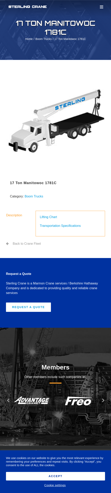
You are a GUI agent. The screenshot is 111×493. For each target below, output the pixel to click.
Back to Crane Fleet (27, 243)
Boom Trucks (34, 196)
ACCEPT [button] (55, 476)
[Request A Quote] (28, 307)
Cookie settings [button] (55, 485)
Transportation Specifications (60, 225)
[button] (8, 400)
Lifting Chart (48, 217)
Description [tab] (14, 215)
